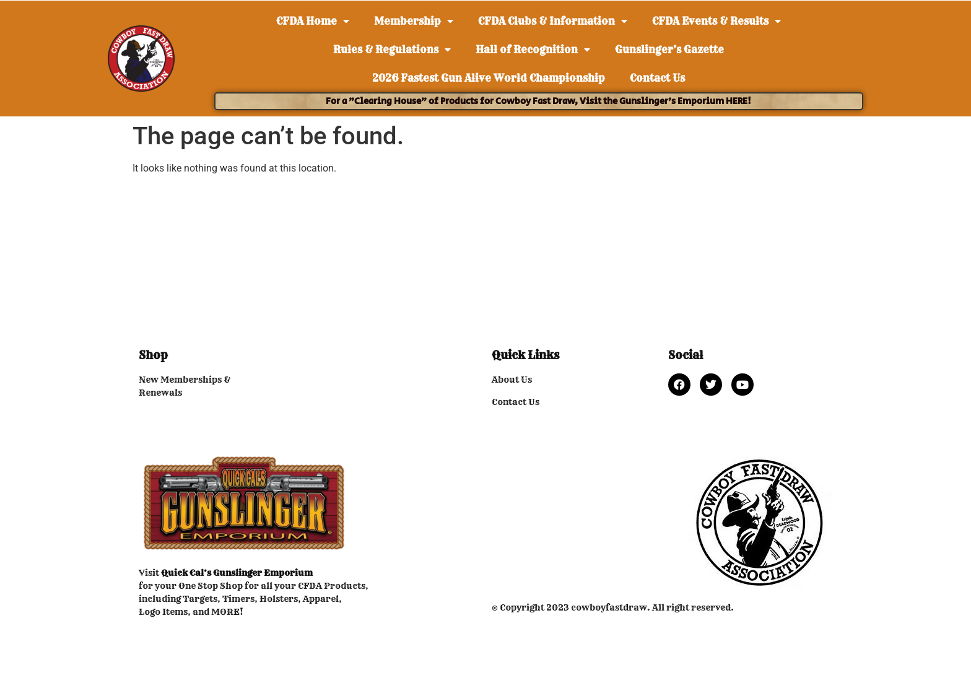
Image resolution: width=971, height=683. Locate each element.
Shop (153, 355)
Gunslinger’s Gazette (669, 49)
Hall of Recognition (533, 49)
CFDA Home (312, 21)
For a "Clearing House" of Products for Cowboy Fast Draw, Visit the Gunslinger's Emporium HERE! (538, 101)
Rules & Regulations (392, 49)
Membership (413, 21)
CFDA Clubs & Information (552, 21)
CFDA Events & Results (716, 21)
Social (685, 355)
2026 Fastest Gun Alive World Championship (488, 78)
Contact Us (657, 78)
